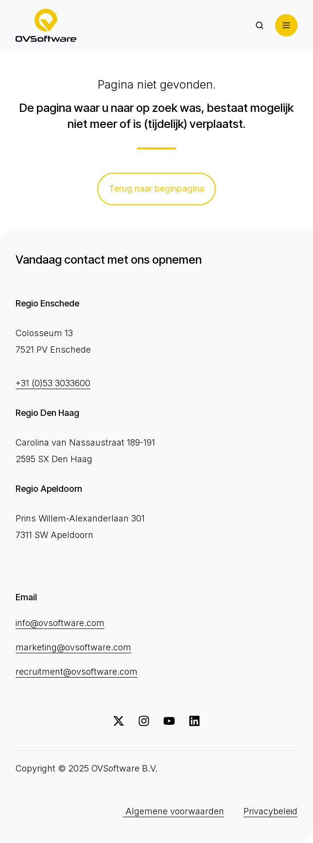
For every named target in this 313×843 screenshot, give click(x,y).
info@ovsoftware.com (60, 623)
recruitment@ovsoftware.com (77, 671)
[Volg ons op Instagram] (144, 721)
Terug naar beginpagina (156, 188)
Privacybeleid (270, 811)
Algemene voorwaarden (173, 811)
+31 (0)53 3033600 (53, 383)
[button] (259, 25)
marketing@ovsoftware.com (73, 647)
